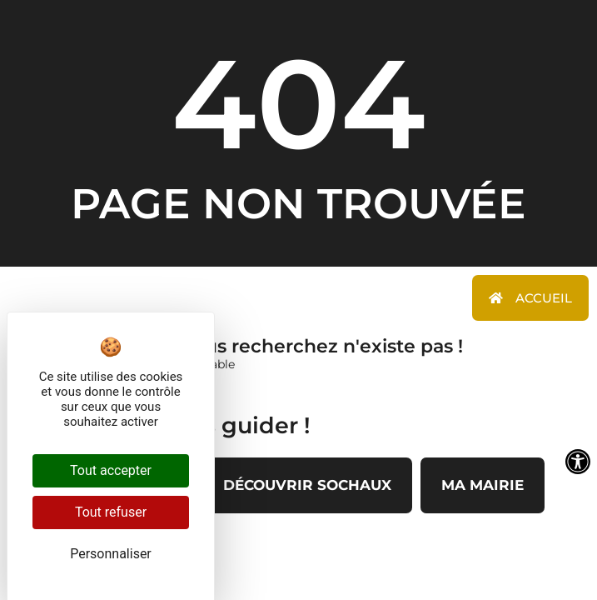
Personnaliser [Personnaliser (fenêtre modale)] (111, 554)
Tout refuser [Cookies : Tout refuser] (111, 512)
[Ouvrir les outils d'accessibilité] (578, 461)
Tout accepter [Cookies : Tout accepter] (111, 470)
